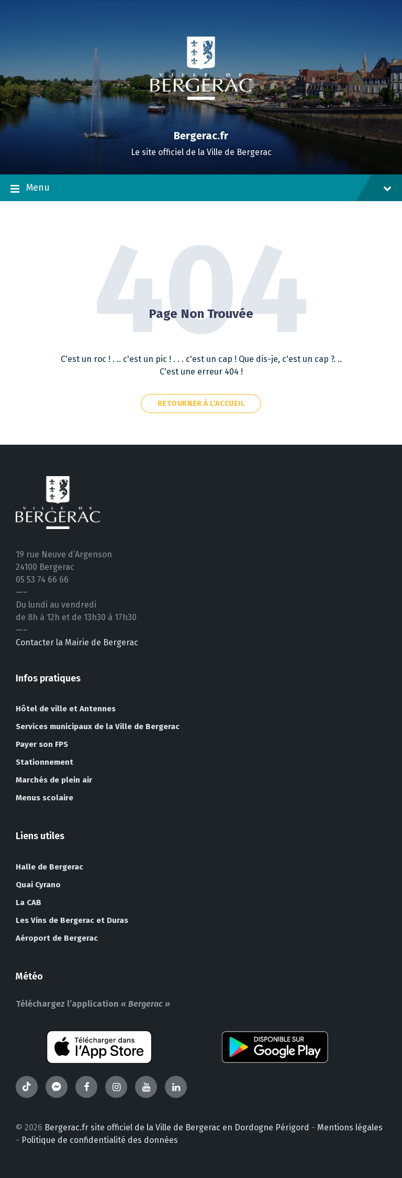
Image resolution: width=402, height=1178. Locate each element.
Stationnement (44, 762)
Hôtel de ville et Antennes (66, 708)
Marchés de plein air (54, 780)
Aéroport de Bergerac (57, 938)
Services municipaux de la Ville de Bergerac (98, 726)
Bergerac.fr (201, 135)
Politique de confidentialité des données (99, 1140)
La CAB (28, 902)
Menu (201, 188)
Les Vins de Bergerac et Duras (72, 920)
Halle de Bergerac (49, 867)
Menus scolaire (44, 797)
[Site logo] (201, 118)
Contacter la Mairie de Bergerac (77, 642)
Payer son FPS (42, 744)
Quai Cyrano (38, 884)
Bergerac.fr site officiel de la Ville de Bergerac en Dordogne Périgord (176, 1127)
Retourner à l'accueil (201, 403)
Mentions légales (350, 1127)
